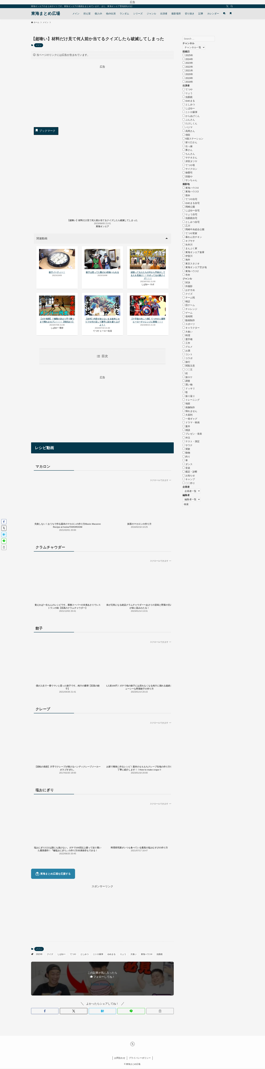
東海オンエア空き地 (195, 267)
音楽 (186, 468)
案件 (186, 426)
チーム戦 (189, 297)
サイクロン (190, 169)
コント (187, 354)
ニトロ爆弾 (98, 955)
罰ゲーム (189, 305)
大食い (133, 955)
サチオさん (190, 157)
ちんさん (189, 153)
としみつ (84, 955)
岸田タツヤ (190, 161)
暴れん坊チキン (192, 237)
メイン (38, 45)
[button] (44, 1011)
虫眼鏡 (159, 955)
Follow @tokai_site (102, 984)
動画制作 (189, 320)
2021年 (188, 70)
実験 (186, 449)
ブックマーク (45, 130)
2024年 (188, 59)
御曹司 (187, 172)
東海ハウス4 (146, 955)
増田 (186, 135)
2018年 (188, 81)
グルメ (187, 346)
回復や (187, 176)
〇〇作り (189, 483)
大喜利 (187, 414)
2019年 (188, 78)
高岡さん (189, 131)
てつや (73, 955)
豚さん (187, 150)
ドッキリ (189, 388)
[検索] (232, 6)
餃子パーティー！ (57, 273)
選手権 (187, 339)
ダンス (187, 464)
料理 (186, 335)
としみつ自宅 (191, 222)
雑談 (186, 430)
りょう (123, 955)
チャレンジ (190, 309)
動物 (186, 452)
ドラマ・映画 (191, 422)
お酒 (186, 350)
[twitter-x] (227, 6)
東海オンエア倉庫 (193, 252)
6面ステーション (193, 138)
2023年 (39, 955)
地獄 (186, 403)
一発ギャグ (190, 418)
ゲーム (187, 312)
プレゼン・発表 (192, 433)
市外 (186, 275)
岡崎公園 (189, 206)
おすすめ (189, 290)
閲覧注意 (189, 365)
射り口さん (190, 142)
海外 (186, 259)
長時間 (187, 316)
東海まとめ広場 (45, 13)
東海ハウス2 (191, 271)
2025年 (188, 55)
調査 (186, 380)
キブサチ (189, 241)
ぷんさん (189, 119)
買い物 (187, 384)
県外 (186, 195)
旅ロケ (187, 377)
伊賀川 (187, 256)
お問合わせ (119, 1058)
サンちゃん (190, 180)
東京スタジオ (191, 263)
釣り (186, 456)
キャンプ (189, 479)
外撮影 (187, 286)
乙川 (186, 225)
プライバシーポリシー (140, 1058)
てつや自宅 (190, 199)
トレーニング (191, 399)
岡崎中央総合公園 (193, 229)
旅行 (186, 362)
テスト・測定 (191, 441)
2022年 (188, 66)
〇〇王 (187, 369)
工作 (186, 343)
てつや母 (189, 165)
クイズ (50, 955)
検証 (186, 301)
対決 (186, 282)
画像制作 (189, 407)
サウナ (187, 445)
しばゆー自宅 (191, 210)
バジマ (187, 127)
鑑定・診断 (190, 471)
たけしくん (190, 123)
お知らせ (189, 475)
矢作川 (187, 244)
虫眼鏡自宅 (190, 218)
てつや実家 (190, 233)
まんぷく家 (190, 248)
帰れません (190, 411)
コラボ (187, 358)
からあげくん (191, 116)
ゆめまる (111, 955)
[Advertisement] (102, 92)
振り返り (189, 396)
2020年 (188, 74)
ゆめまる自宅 (191, 203)
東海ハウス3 (191, 191)
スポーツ (189, 324)
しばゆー (61, 955)
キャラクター (191, 327)
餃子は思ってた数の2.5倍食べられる (102, 273)
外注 (186, 437)
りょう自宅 (190, 214)
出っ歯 (187, 146)
